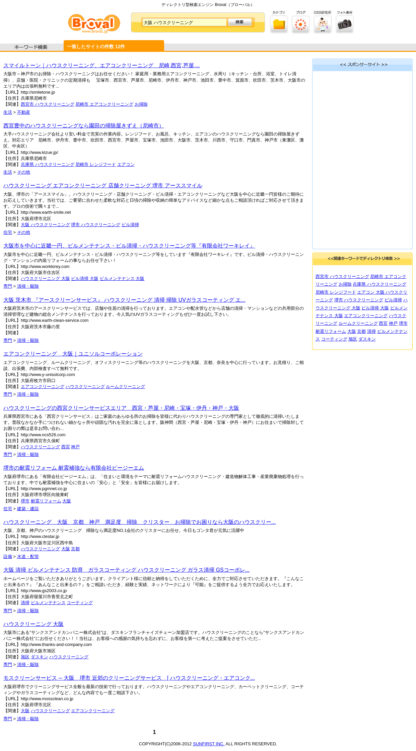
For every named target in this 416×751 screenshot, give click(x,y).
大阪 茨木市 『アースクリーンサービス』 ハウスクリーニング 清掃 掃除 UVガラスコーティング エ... (124, 300)
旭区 (25, 656)
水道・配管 (28, 556)
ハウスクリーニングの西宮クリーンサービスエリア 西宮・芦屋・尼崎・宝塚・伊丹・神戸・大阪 (121, 408)
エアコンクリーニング (42, 386)
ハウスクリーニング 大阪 (45, 278)
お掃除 (141, 104)
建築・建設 (28, 508)
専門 (7, 286)
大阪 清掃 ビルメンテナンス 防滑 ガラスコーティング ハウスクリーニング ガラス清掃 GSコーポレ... (126, 570)
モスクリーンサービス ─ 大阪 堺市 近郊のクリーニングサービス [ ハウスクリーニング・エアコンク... (129, 678)
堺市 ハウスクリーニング (95, 224)
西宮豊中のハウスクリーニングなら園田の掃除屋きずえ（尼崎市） (83, 125)
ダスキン (39, 656)
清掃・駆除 (28, 286)
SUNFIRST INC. (208, 743)
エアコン (126, 164)
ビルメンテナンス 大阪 (122, 278)
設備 (7, 556)
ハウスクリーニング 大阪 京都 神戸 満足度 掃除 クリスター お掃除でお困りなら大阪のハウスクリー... (139, 522)
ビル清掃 (130, 224)
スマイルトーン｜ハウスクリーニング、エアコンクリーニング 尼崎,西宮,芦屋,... (101, 65)
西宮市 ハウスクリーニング (47, 104)
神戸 (75, 446)
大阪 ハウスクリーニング (45, 224)
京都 (75, 548)
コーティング (80, 602)
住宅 (7, 232)
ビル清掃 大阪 (84, 278)
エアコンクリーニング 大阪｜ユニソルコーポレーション (73, 354)
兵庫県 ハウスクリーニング (47, 164)
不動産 (23, 112)
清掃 (25, 602)
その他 (23, 172)
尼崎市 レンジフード (95, 164)
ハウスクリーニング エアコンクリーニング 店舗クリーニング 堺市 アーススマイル (102, 185)
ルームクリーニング (125, 386)
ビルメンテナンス (48, 602)
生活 (7, 112)
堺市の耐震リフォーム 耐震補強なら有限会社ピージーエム (73, 468)
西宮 (65, 446)
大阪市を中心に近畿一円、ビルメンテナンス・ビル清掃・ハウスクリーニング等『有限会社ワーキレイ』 (129, 246)
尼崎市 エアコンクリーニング (104, 104)
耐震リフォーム (46, 500)
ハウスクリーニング (85, 386)
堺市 (25, 500)
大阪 (66, 500)
